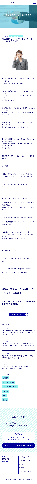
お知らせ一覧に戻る (19, 314)
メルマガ (6, 393)
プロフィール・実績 (25, 463)
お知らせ (6, 379)
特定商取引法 (23, 471)
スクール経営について (17, 36)
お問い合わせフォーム (18, 448)
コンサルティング (24, 459)
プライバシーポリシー (26, 475)
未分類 (5, 401)
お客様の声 (22, 467)
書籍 (4, 397)
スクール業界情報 (8, 384)
